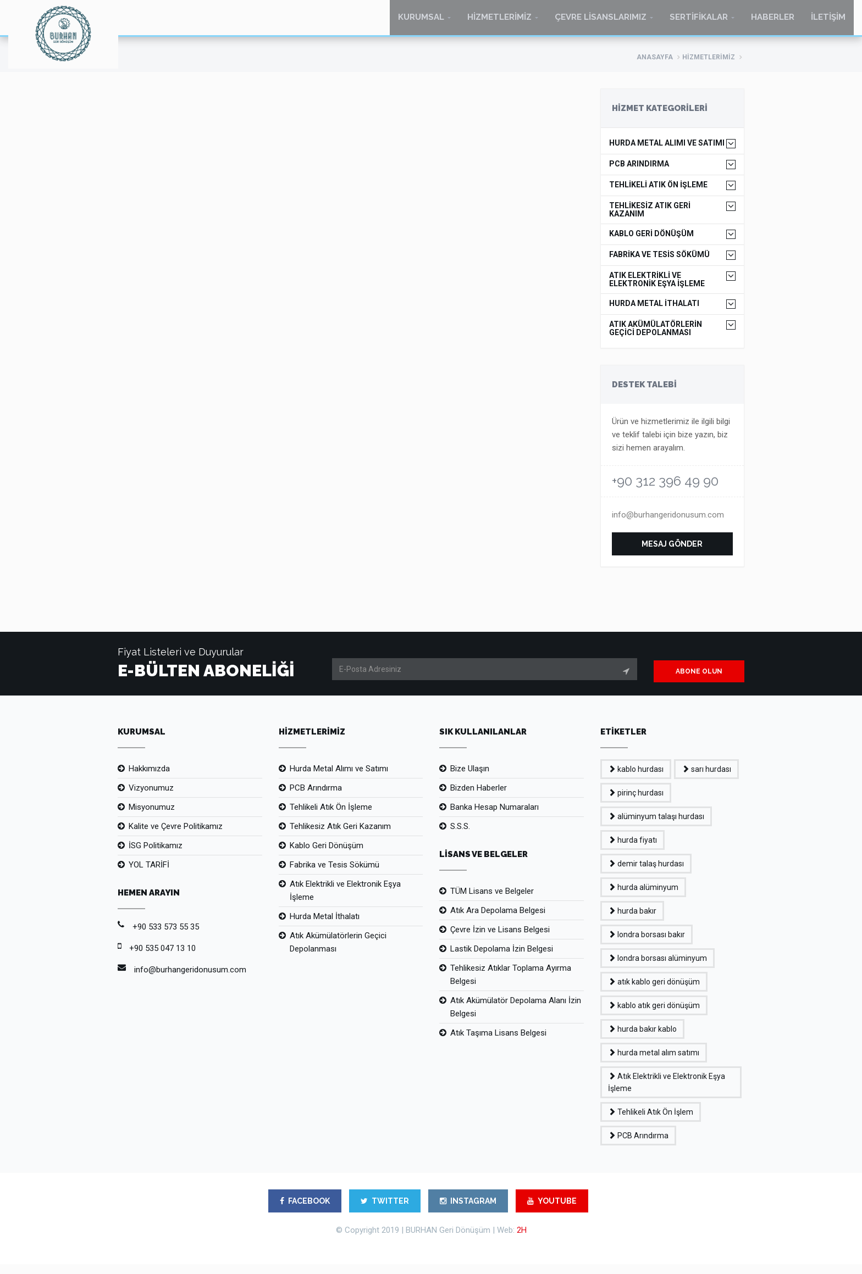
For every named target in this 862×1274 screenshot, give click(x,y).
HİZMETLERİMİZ (499, 22)
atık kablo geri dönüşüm (654, 991)
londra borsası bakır (646, 944)
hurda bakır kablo (642, 1038)
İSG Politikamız (156, 855)
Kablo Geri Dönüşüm (326, 855)
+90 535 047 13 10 (162, 958)
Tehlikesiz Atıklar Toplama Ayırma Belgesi (510, 984)
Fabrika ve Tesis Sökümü (334, 875)
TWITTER (385, 1210)
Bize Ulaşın (469, 778)
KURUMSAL (421, 22)
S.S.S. (460, 836)
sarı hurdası (706, 779)
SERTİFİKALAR (699, 22)
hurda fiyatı (632, 849)
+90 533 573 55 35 (165, 937)
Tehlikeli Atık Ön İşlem (650, 1121)
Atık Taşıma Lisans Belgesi (498, 1043)
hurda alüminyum (643, 897)
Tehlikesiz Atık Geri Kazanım (340, 836)
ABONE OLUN (699, 681)
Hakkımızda (149, 778)
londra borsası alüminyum (657, 968)
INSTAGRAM (468, 1210)
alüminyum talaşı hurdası (656, 826)
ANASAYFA (655, 67)
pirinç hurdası (636, 802)
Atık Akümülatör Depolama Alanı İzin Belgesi (515, 1016)
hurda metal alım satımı (653, 1062)
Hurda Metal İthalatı (325, 926)
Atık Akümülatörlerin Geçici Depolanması (338, 952)
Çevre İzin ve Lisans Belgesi (500, 939)
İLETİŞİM (828, 22)
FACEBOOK (305, 1210)
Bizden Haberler (478, 798)
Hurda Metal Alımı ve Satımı (339, 778)
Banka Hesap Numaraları (494, 817)
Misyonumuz (152, 817)
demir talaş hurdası (646, 873)
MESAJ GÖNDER (672, 553)
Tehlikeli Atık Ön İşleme (331, 817)
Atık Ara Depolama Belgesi (497, 920)
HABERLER (772, 22)
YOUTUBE (552, 1210)
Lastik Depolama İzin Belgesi (501, 959)
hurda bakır (632, 920)
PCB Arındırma (316, 798)
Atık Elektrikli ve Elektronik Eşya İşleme (345, 900)
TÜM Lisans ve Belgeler (492, 901)
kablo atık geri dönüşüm (654, 1015)
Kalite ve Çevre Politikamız (176, 836)
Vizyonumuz (151, 798)
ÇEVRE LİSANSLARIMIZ (600, 22)
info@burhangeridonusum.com (668, 525)
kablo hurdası (636, 779)
